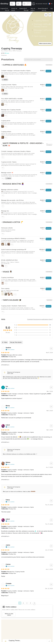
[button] (12, 4)
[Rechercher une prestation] (38, 59)
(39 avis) (7, 53)
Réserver (48, 71)
